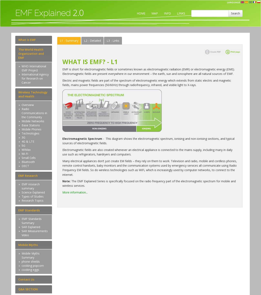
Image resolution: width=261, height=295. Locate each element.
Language (233, 2)
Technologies (30, 133)
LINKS (181, 13)
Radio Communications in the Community (34, 113)
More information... (75, 192)
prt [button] (250, 2)
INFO (167, 13)
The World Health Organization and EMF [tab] (31, 54)
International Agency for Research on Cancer (35, 78)
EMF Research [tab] (28, 176)
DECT (25, 166)
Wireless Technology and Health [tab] (33, 94)
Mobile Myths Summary (31, 255)
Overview (28, 105)
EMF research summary (31, 186)
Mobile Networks (33, 121)
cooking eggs (30, 270)
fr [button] (254, 2)
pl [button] (258, 2)
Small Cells (29, 158)
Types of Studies (33, 196)
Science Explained (33, 192)
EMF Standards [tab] (29, 210)
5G (23, 146)
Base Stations (31, 125)
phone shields (31, 261)
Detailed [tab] (92, 41)
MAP (155, 13)
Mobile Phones (31, 129)
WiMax (26, 150)
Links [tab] (113, 41)
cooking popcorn (33, 266)
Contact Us (26, 279)
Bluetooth (28, 162)
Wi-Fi (25, 154)
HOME (141, 13)
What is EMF (27, 40)
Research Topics (32, 200)
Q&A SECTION (28, 289)
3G (23, 137)
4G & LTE (28, 141)
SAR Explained (31, 227)
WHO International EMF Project (34, 68)
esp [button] (246, 2)
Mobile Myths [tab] (28, 245)
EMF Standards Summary (32, 221)
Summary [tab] (69, 41)
